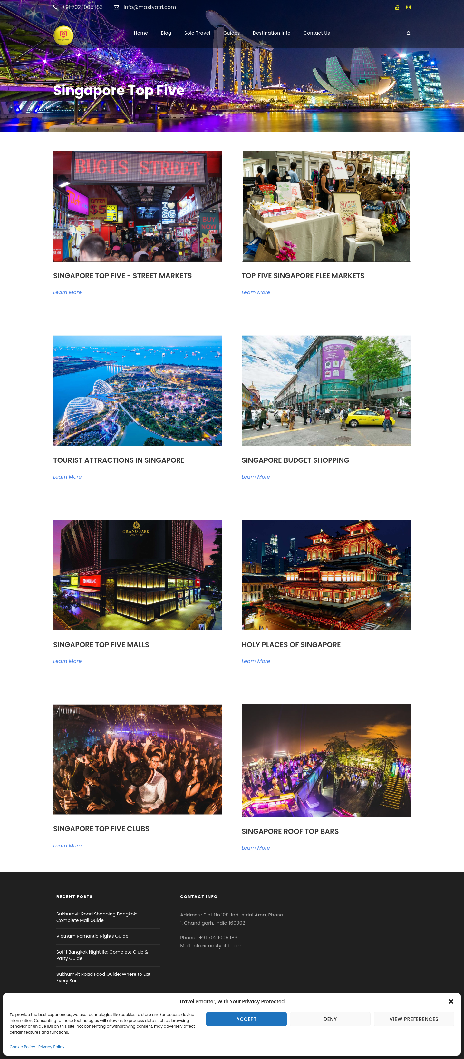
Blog (166, 33)
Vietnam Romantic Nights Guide (92, 936)
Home (141, 33)
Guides (231, 33)
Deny (330, 1019)
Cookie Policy (22, 1047)
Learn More (67, 292)
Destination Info (272, 33)
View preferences (414, 1019)
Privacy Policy (51, 1047)
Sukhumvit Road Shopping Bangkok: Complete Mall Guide (96, 917)
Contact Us (317, 33)
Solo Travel (197, 33)
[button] (451, 1001)
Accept (246, 1019)
